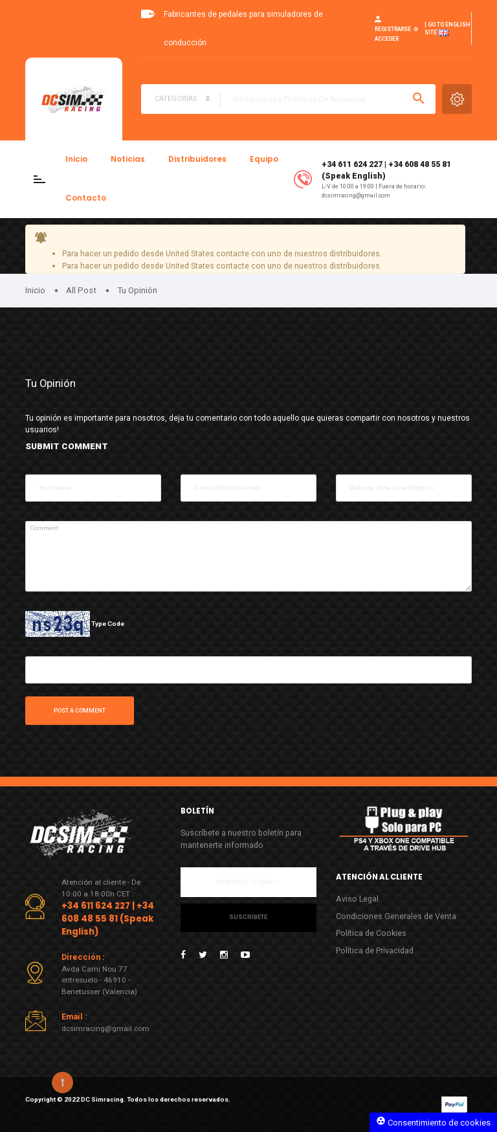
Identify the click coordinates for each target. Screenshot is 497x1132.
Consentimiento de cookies (433, 1121)
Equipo (264, 159)
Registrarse (393, 29)
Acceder (387, 39)
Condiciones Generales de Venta (396, 916)
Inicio (76, 159)
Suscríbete (248, 917)
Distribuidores (197, 159)
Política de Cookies (371, 933)
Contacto (85, 198)
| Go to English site (447, 29)
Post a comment (79, 710)
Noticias (128, 159)
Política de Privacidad (375, 950)
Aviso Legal (357, 899)
